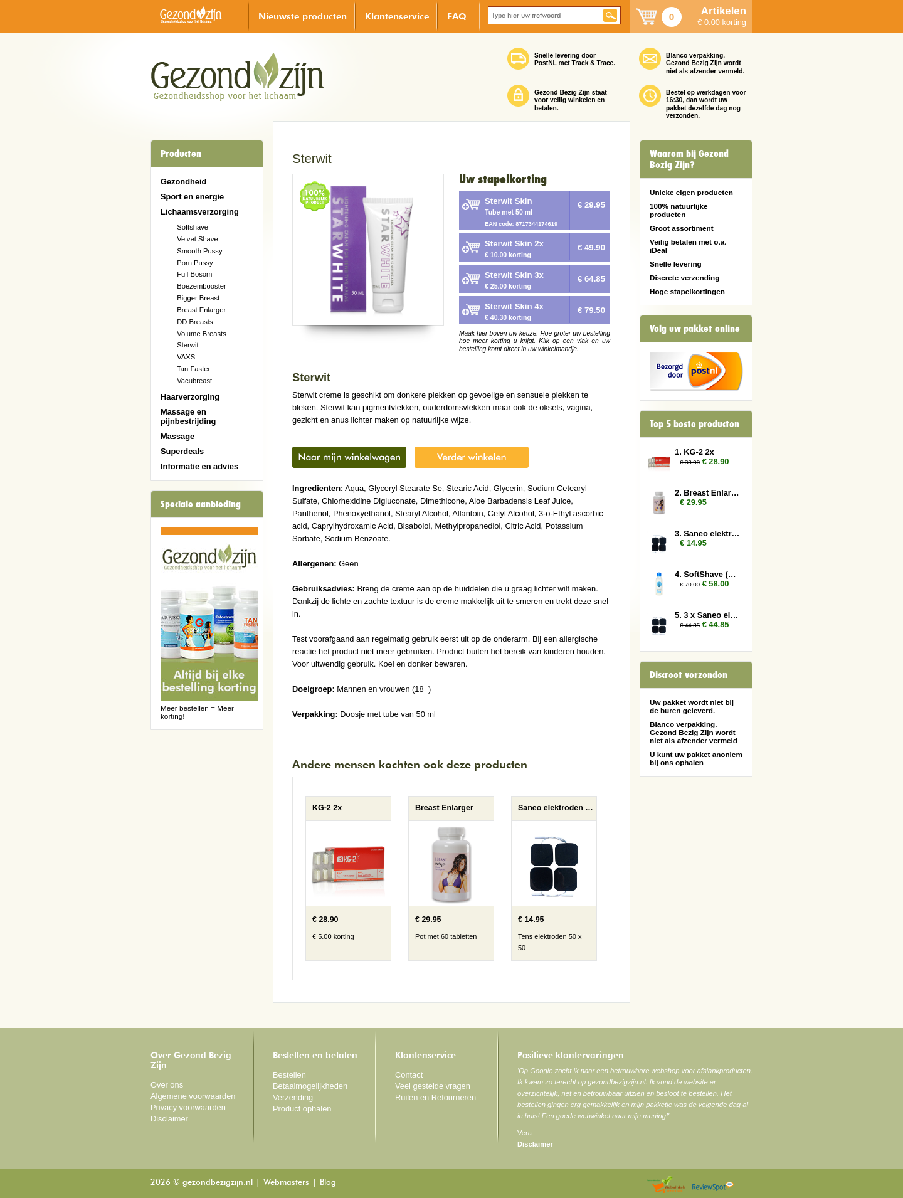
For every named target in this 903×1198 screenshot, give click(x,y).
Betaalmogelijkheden (310, 1086)
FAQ (457, 16)
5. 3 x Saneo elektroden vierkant (707, 615)
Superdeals (182, 451)
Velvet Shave (197, 239)
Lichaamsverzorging (200, 211)
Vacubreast (194, 380)
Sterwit (187, 345)
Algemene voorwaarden (193, 1096)
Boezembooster (201, 286)
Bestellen (289, 1074)
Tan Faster (193, 369)
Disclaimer (169, 1118)
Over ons (166, 1084)
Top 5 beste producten (694, 424)
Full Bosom (194, 274)
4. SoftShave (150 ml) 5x (707, 574)
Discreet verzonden (688, 675)
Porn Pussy (195, 263)
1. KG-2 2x (694, 452)
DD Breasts (195, 322)
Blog (328, 1183)
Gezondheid (183, 181)
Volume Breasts (201, 333)
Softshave (192, 227)
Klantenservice (397, 16)
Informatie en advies (199, 466)
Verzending (293, 1097)
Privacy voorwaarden (188, 1107)
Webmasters (286, 1183)
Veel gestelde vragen (432, 1086)
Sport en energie (192, 196)
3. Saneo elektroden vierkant (707, 533)
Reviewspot (713, 1185)
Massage (177, 436)
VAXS (186, 357)
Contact (409, 1074)
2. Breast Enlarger (707, 492)
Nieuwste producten (302, 16)
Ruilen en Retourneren (435, 1097)
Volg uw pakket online (695, 328)
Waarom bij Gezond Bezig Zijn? (689, 159)
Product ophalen (302, 1108)
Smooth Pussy (199, 251)
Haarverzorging (190, 396)
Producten (181, 153)
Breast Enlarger (201, 310)
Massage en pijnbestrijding (188, 416)
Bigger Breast (198, 298)
